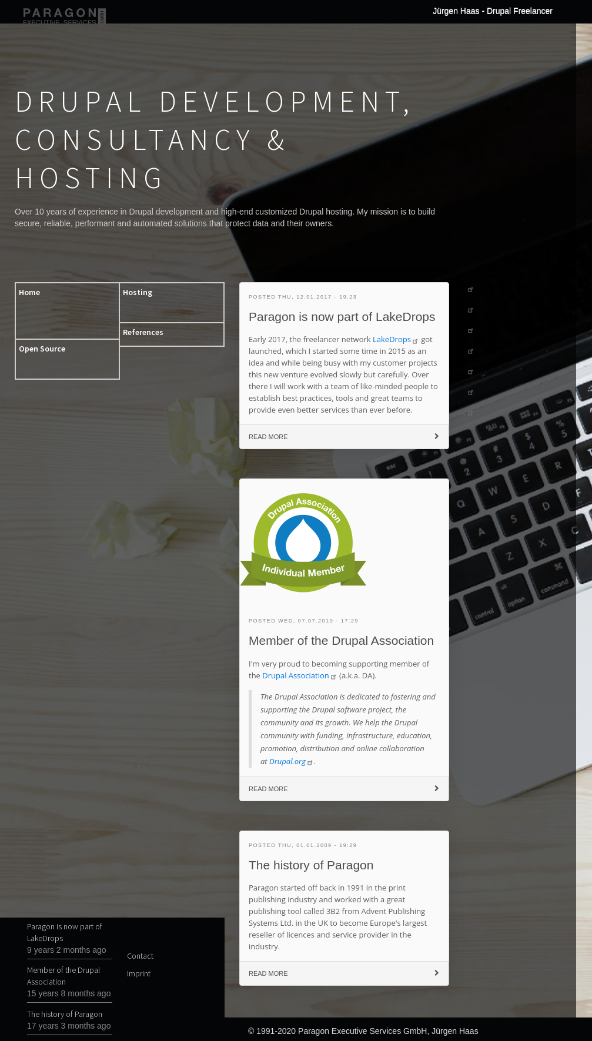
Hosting (137, 292)
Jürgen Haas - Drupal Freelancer (493, 10)
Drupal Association (299, 675)
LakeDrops (396, 339)
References (143, 332)
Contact (136, 955)
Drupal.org (291, 761)
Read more (288, 439)
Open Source (42, 348)
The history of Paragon (64, 1014)
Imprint (136, 973)
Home (29, 292)
